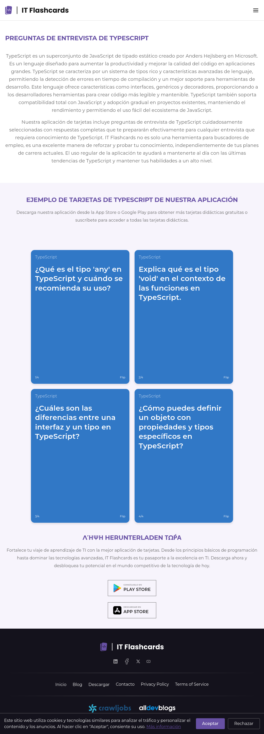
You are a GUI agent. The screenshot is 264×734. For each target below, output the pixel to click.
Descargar (99, 684)
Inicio (61, 684)
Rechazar (243, 723)
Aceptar (210, 723)
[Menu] (256, 10)
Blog (77, 684)
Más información (163, 726)
